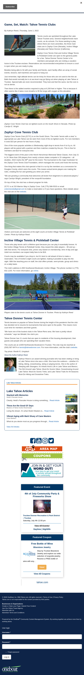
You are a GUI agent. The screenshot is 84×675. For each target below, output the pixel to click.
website (23, 192)
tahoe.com (42, 582)
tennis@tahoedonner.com (29, 347)
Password (6, 642)
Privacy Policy (58, 597)
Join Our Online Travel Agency (12, 608)
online (35, 271)
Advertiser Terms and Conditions (13, 612)
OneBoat (16, 619)
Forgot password (13, 652)
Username (6, 632)
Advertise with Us (8, 610)
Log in (6, 657)
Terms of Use (47, 597)
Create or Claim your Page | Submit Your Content (19, 606)
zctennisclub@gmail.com (14, 189)
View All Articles (13, 427)
